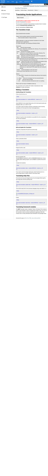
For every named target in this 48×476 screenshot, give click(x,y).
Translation (24, 8)
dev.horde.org (26, 1)
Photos (13, 1)
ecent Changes (6, 13)
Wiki (16, 1)
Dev (19, 8)
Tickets (21, 1)
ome (4, 6)
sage (4, 10)
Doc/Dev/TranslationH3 (41, 6)
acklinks (17, 10)
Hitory (36, 10)
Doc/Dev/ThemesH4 (28, 6)
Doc (16, 8)
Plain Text (27, 218)
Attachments (30, 10)
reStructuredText (37, 218)
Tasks (8, 1)
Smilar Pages (24, 10)
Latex (33, 218)
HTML (30, 218)
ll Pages (5, 17)
